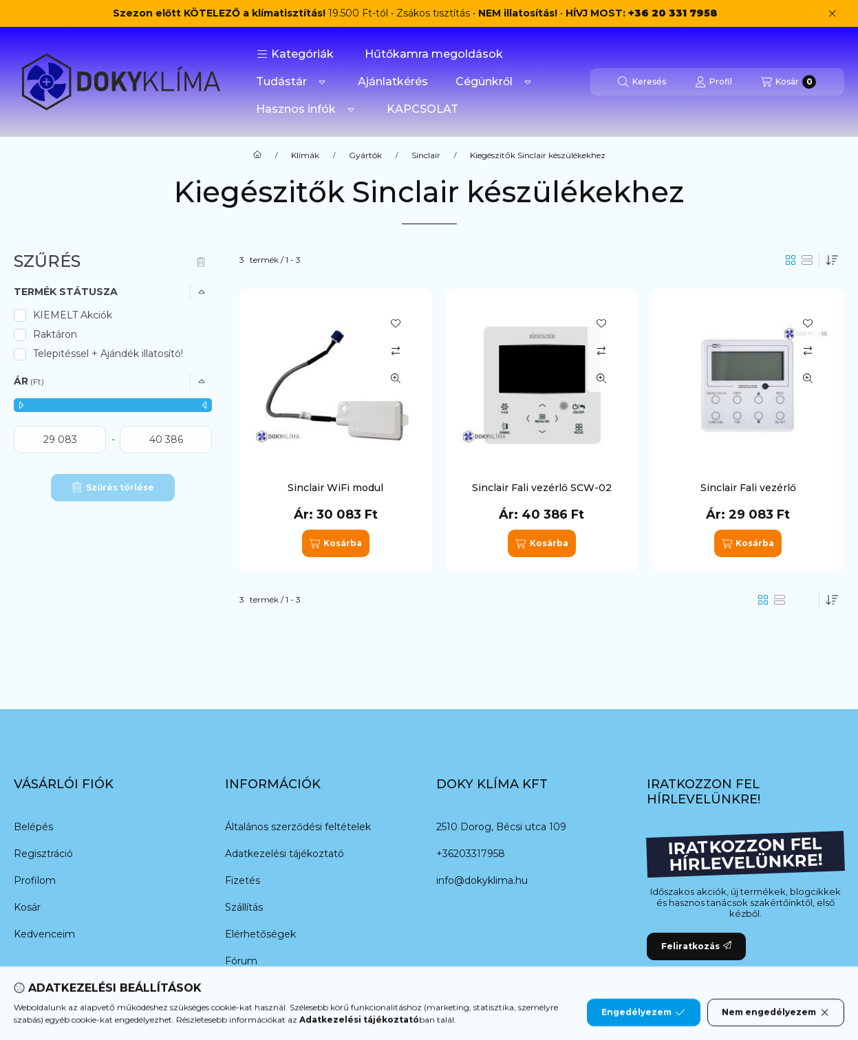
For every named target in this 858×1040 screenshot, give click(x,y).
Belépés (33, 827)
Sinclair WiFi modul (335, 487)
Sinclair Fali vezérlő (748, 487)
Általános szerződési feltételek (298, 827)
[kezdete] (60, 439)
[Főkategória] (257, 155)
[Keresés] (642, 82)
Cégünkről (484, 81)
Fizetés (242, 880)
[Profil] (713, 82)
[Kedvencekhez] (395, 323)
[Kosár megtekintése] (788, 82)
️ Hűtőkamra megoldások (432, 54)
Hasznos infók (296, 109)
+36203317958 (470, 853)
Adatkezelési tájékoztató (284, 853)
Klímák (305, 155)
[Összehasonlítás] (395, 351)
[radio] (807, 260)
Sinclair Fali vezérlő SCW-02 (542, 487)
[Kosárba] (335, 543)
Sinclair (425, 155)
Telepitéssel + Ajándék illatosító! (108, 353)
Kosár (27, 907)
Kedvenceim (44, 934)
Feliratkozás (696, 946)
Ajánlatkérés (393, 81)
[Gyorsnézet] (395, 378)
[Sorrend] (831, 260)
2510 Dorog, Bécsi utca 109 (501, 827)
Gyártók (365, 155)
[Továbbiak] (322, 82)
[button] (295, 54)
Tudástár (281, 81)
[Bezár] (832, 14)
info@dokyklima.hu (482, 880)
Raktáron (55, 334)
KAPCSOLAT (422, 109)
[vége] (166, 439)
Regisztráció (43, 853)
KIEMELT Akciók (72, 315)
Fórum (241, 961)
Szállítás (244, 907)
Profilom (35, 880)
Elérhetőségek (260, 934)
